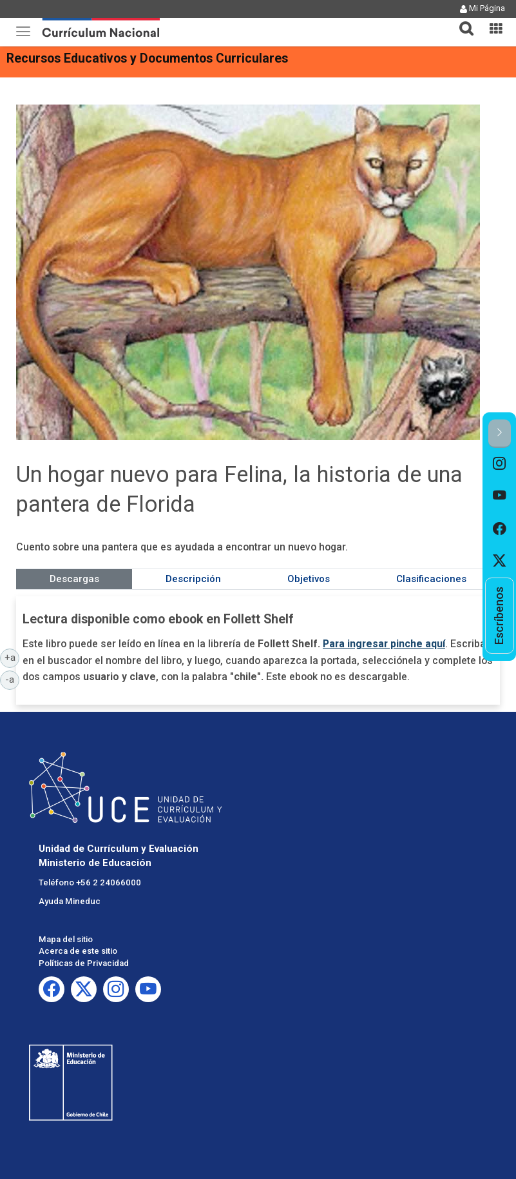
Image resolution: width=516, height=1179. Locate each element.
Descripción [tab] (193, 579)
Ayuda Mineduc (69, 901)
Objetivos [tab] (308, 579)
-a (12, 678)
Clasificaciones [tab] (431, 579)
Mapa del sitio (66, 939)
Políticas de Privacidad (84, 963)
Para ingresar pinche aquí (384, 644)
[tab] (461, 21)
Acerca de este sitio (78, 951)
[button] (461, 20)
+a (12, 656)
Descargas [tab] (74, 579)
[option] (499, 464)
